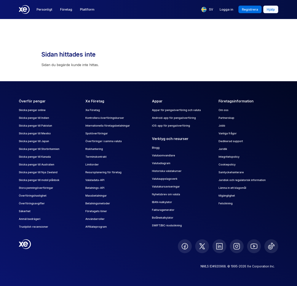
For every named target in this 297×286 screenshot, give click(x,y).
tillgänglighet (227, 195)
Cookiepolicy (227, 164)
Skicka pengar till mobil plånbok (39, 180)
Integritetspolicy (229, 156)
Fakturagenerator (163, 209)
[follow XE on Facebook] (185, 246)
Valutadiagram (161, 163)
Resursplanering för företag (103, 172)
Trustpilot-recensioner (33, 226)
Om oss (223, 110)
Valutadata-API (94, 180)
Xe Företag (92, 110)
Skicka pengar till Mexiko (35, 133)
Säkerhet (24, 211)
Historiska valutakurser (167, 171)
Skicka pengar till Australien (36, 164)
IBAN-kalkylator (162, 202)
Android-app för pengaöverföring (174, 117)
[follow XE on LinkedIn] (219, 246)
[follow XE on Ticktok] (271, 246)
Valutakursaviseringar (166, 186)
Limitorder (92, 164)
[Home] (24, 9)
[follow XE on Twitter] (202, 246)
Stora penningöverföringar (36, 187)
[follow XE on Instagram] (237, 246)
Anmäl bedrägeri (29, 219)
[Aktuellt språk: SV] (207, 9)
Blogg (156, 147)
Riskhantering (94, 149)
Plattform (87, 9)
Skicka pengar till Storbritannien (39, 149)
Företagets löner (96, 211)
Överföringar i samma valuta (103, 141)
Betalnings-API (94, 187)
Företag (66, 9)
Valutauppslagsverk (164, 178)
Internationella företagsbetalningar (107, 125)
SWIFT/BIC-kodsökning (167, 225)
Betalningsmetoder (97, 203)
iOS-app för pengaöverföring (171, 125)
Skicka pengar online (32, 110)
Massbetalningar (96, 195)
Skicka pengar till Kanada (35, 156)
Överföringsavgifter (32, 203)
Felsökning (226, 203)
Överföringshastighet (32, 195)
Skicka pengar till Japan (34, 141)
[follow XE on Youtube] (254, 246)
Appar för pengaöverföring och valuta (176, 110)
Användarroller (95, 219)
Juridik (223, 149)
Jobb (222, 125)
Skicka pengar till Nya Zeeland (38, 172)
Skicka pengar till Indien (34, 117)
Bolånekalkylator (162, 217)
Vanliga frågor (228, 133)
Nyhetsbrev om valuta (166, 194)
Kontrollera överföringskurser (104, 117)
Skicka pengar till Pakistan (35, 125)
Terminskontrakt (96, 156)
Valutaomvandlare (163, 155)
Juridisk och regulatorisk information (242, 180)
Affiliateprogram (96, 226)
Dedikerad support (231, 141)
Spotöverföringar (96, 133)
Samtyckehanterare (231, 172)
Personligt (44, 9)
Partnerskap (226, 117)
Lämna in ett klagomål (232, 187)
